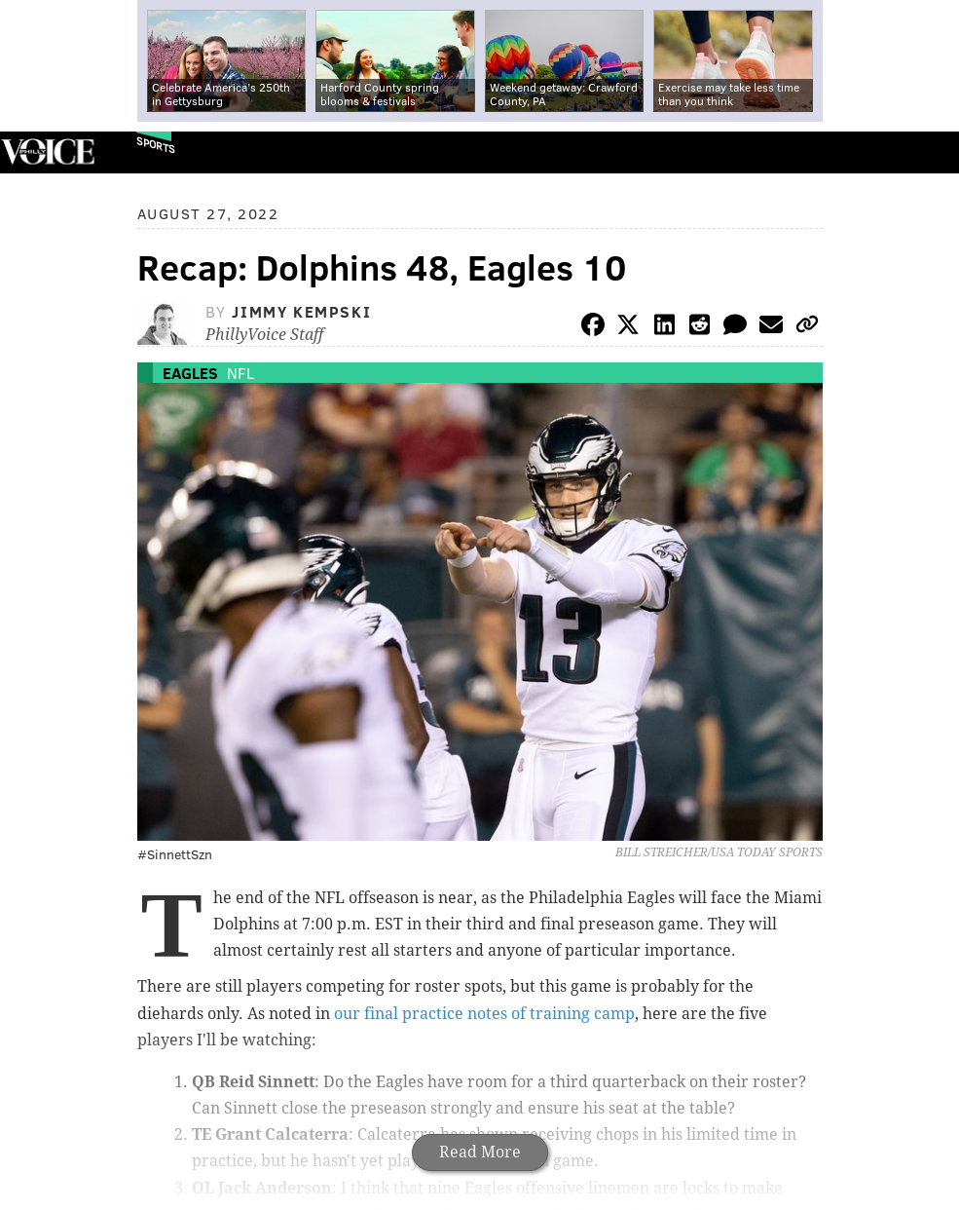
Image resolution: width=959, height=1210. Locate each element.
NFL (240, 372)
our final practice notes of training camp (484, 1013)
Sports (155, 144)
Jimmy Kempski (301, 311)
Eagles (190, 372)
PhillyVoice (47, 151)
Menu (927, 152)
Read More (480, 1152)
